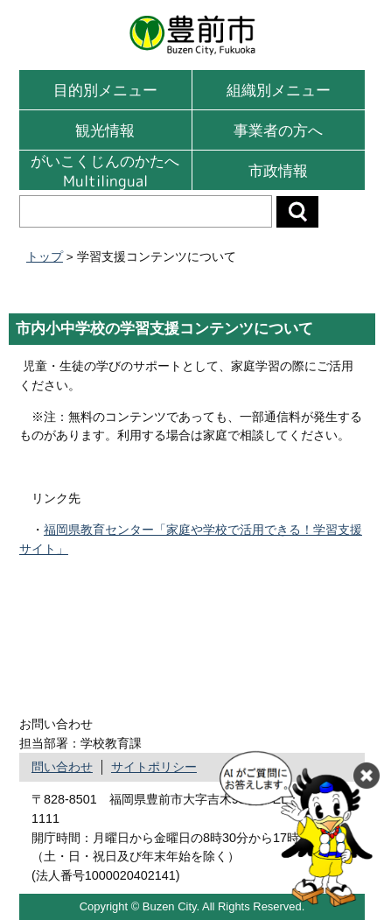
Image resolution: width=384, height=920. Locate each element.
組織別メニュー (279, 90)
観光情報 (105, 130)
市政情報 (278, 170)
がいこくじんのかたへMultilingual (105, 170)
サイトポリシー (154, 767)
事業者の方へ (278, 130)
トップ (44, 256)
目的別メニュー (105, 90)
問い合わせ (62, 767)
